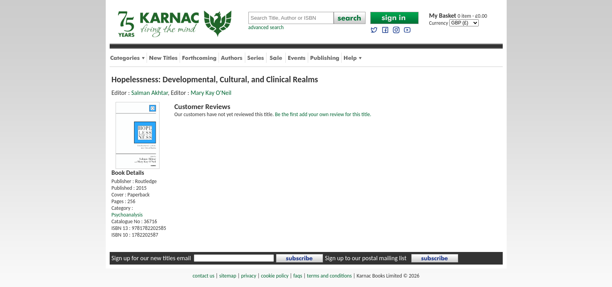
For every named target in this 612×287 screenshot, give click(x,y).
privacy (248, 275)
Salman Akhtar (149, 92)
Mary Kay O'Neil (211, 92)
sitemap (227, 275)
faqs (297, 275)
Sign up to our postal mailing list (365, 258)
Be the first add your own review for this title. (323, 114)
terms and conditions (329, 275)
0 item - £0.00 (458, 16)
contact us (203, 275)
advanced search (266, 27)
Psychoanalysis (127, 214)
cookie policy (275, 275)
